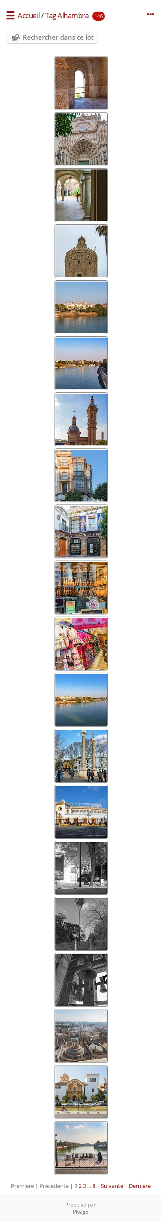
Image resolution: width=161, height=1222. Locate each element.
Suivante (112, 1186)
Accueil (29, 15)
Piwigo (80, 1212)
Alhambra (73, 15)
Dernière (140, 1186)
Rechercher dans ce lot (58, 37)
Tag (50, 15)
